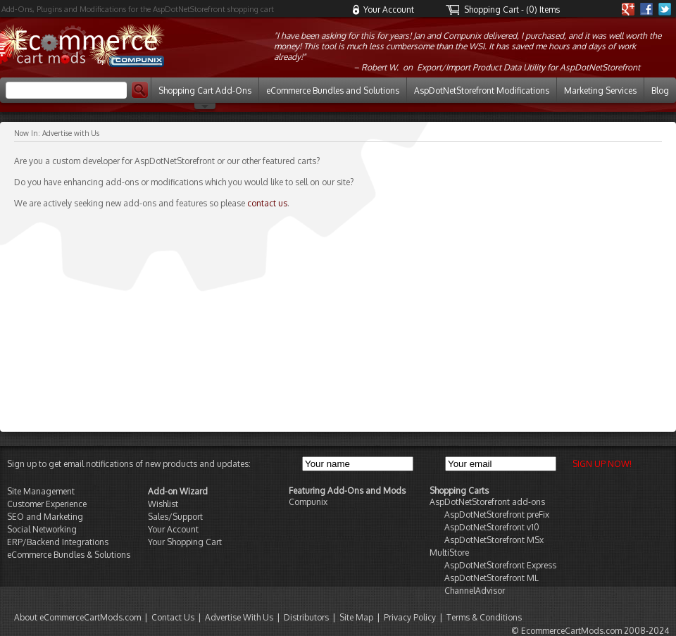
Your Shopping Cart (185, 542)
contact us (267, 203)
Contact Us (172, 617)
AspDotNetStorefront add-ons (487, 502)
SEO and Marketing (45, 516)
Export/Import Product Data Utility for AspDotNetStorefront (528, 67)
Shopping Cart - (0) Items (512, 9)
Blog (660, 90)
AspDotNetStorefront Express (500, 565)
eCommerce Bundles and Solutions (332, 90)
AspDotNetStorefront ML (491, 578)
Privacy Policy (410, 617)
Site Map (356, 617)
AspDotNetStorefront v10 (491, 527)
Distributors (306, 617)
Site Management (41, 491)
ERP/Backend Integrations (57, 542)
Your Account (388, 9)
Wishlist (163, 504)
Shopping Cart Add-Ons (204, 90)
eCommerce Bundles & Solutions (68, 554)
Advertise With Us (239, 617)
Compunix (308, 502)
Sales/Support (175, 516)
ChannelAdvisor (474, 590)
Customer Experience (47, 504)
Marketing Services (600, 90)
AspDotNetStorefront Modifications (481, 90)
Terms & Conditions (484, 617)
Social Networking (42, 529)
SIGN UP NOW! (601, 464)
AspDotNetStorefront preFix (496, 514)
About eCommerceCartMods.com (77, 617)
